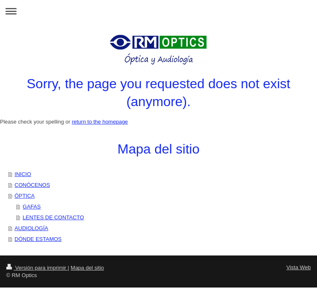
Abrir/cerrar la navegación (158, 11)
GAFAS (32, 206)
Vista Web (298, 267)
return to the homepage (100, 122)
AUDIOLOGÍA (31, 228)
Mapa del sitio (87, 268)
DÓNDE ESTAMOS (38, 239)
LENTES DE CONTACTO (53, 217)
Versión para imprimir (37, 268)
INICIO (23, 174)
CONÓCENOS (32, 185)
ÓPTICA (24, 196)
